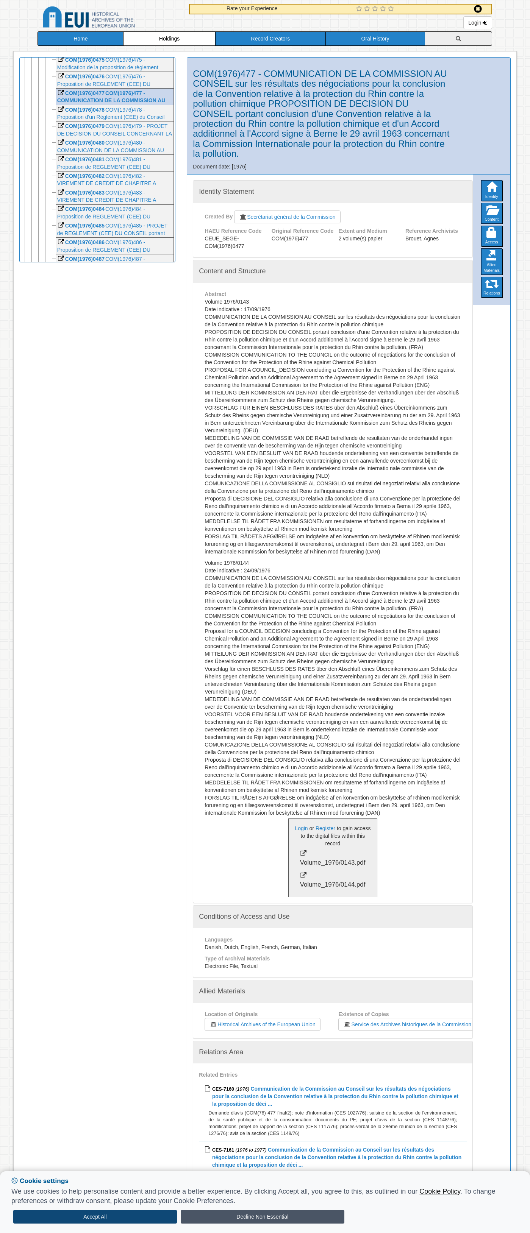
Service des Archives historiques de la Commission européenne (420, 1024)
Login (477, 23)
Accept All (94, 1217)
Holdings (169, 39)
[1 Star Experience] (360, 9)
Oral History (375, 39)
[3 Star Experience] (376, 9)
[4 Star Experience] (384, 9)
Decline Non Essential (262, 1217)
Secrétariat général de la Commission (287, 217)
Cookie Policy (439, 1191)
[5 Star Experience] (392, 9)
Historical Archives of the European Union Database (110, 18)
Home (80, 39)
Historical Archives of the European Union (262, 1024)
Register (325, 828)
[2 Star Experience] (368, 9)
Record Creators (270, 39)
